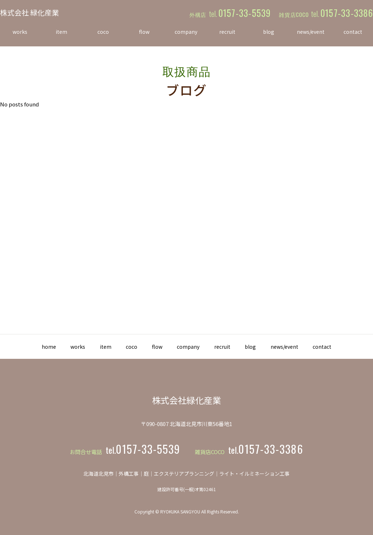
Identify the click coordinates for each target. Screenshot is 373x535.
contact (345, 346)
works (59, 346)
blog (263, 346)
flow (154, 346)
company (191, 346)
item (92, 346)
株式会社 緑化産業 (29, 12)
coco (124, 346)
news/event (303, 346)
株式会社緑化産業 (186, 400)
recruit (230, 346)
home (25, 346)
